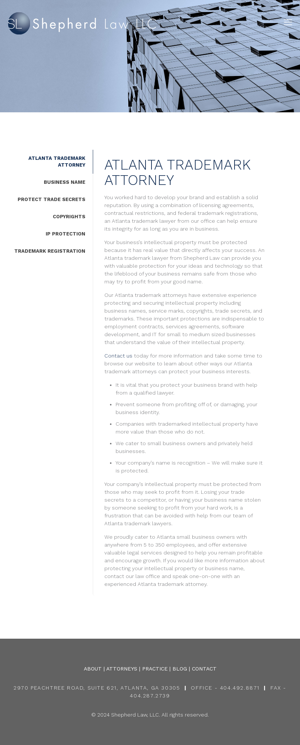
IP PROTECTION (65, 234)
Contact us (118, 356)
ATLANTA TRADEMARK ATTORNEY (56, 161)
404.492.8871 (240, 688)
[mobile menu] (288, 22)
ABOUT (93, 669)
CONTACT (204, 669)
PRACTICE (155, 669)
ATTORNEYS (121, 669)
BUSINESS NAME (64, 182)
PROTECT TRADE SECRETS (51, 199)
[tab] (46, 162)
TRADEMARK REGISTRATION (49, 251)
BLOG (179, 669)
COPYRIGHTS (69, 216)
